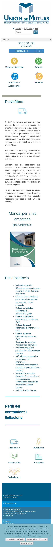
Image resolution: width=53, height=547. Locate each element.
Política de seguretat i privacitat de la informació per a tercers (27, 351)
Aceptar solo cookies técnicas (36, 539)
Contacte (7, 521)
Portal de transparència (12, 509)
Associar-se (10, 503)
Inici (36, 29)
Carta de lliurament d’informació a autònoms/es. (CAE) (27, 328)
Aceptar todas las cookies (15, 539)
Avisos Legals (9, 523)
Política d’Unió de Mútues (26, 345)
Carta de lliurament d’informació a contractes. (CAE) (26, 336)
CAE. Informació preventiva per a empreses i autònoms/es (26, 359)
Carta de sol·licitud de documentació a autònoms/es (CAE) (24, 311)
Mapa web (28, 29)
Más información (26, 543)
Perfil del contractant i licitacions (15, 513)
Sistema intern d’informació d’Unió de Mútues (20, 511)
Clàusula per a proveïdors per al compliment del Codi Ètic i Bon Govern (27, 291)
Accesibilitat (8, 516)
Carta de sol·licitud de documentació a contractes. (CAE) (26, 319)
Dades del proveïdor (23, 285)
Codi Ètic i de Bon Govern (25, 390)
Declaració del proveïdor (25, 342)
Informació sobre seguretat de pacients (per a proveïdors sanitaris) (27, 368)
